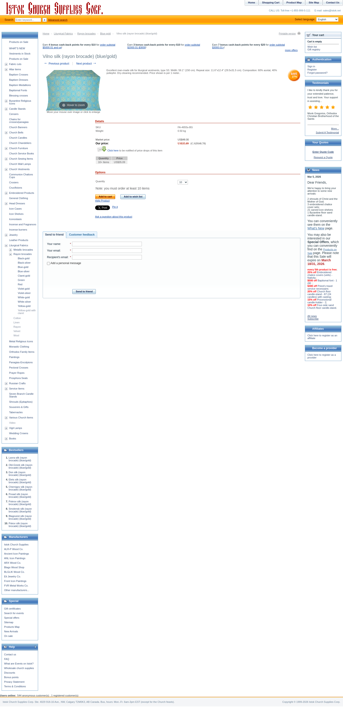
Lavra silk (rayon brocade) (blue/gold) (20, 459)
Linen (16, 322)
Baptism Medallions (20, 85)
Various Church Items (21, 417)
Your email (53, 250)
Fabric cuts (15, 64)
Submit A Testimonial (327, 132)
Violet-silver (24, 293)
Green (21, 280)
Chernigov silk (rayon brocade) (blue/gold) (20, 488)
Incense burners (18, 229)
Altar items (15, 69)
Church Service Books (21, 153)
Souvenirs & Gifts (19, 407)
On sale (8, 636)
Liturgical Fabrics (63, 33)
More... (335, 128)
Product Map (294, 2)
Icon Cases (15, 208)
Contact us (10, 654)
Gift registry (313, 49)
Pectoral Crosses (18, 367)
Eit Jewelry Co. (12, 576)
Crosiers (13, 182)
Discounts (9, 672)
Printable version (287, 33)
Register (312, 69)
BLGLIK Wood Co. (14, 572)
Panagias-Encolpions (21, 362)
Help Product (102, 200)
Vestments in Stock (20, 53)
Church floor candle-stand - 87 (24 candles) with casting (319, 294)
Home (46, 33)
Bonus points (11, 677)
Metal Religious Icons (21, 341)
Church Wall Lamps (20, 164)
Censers (13, 114)
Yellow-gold (24, 306)
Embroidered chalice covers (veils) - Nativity (319, 275)
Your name (53, 244)
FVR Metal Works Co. (16, 585)
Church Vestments (19, 169)
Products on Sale (18, 42)
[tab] (54, 234)
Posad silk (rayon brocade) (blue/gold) (20, 495)
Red (20, 284)
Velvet (16, 331)
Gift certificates (12, 608)
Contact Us (332, 2)
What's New (315, 228)
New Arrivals (11, 631)
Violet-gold (24, 288)
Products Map (12, 626)
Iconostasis (15, 219)
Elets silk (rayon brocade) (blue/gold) (20, 481)
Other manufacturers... (16, 590)
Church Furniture (18, 148)
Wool (16, 335)
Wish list (312, 46)
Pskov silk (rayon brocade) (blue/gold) (20, 524)
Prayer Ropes (16, 372)
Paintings (14, 357)
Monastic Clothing (19, 346)
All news (312, 316)
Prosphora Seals (18, 378)
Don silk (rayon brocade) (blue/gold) (20, 473)
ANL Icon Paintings (14, 558)
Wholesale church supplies (19, 668)
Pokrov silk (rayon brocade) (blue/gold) (20, 503)
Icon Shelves (16, 214)
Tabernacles (16, 412)
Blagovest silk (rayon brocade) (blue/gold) (20, 517)
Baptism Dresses (18, 79)
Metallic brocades (23, 249)
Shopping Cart (270, 2)
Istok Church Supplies (16, 544)
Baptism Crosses (18, 74)
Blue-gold (105, 33)
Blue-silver (23, 271)
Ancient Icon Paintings (16, 553)
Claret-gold (24, 275)
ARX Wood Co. (12, 562)
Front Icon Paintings (15, 581)
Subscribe (313, 318)
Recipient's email (57, 257)
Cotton (17, 318)
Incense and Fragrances (22, 224)
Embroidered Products (21, 193)
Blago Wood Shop (14, 567)
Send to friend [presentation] (54, 234)
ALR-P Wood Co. (13, 549)
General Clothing (18, 198)
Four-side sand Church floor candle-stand (321, 306)
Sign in (311, 66)
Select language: (316, 19)
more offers (291, 50)
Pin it (115, 206)
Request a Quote (323, 157)
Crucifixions (15, 187)
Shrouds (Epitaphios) (21, 401)
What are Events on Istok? (19, 663)
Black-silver (24, 262)
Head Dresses (17, 203)
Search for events (14, 613)
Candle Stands (17, 108)
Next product (86, 63)
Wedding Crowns (18, 433)
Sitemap (8, 622)
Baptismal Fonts (18, 90)
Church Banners (18, 127)
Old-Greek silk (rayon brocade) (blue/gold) (20, 466)
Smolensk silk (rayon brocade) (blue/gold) (20, 510)
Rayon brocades (86, 33)
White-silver (24, 301)
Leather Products (18, 240)
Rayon (17, 326)
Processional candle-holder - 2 (319, 301)
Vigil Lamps (15, 428)
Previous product (56, 63)
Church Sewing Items (21, 158)
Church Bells (16, 132)
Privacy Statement (14, 681)
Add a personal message (64, 263)
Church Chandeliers (20, 143)
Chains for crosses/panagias (19, 120)
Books (12, 438)
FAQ (6, 659)
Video (12, 422)
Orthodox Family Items (21, 351)
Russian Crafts (17, 383)
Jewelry (13, 235)
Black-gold (23, 258)
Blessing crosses (18, 95)
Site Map (314, 2)
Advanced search (58, 19)
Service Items (16, 388)
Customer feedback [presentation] (82, 234)
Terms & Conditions (15, 686)
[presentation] (94, 276)
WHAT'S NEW (17, 48)
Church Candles (18, 137)
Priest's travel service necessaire (320, 287)
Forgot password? (317, 72)
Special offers (11, 617)
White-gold (24, 297)
